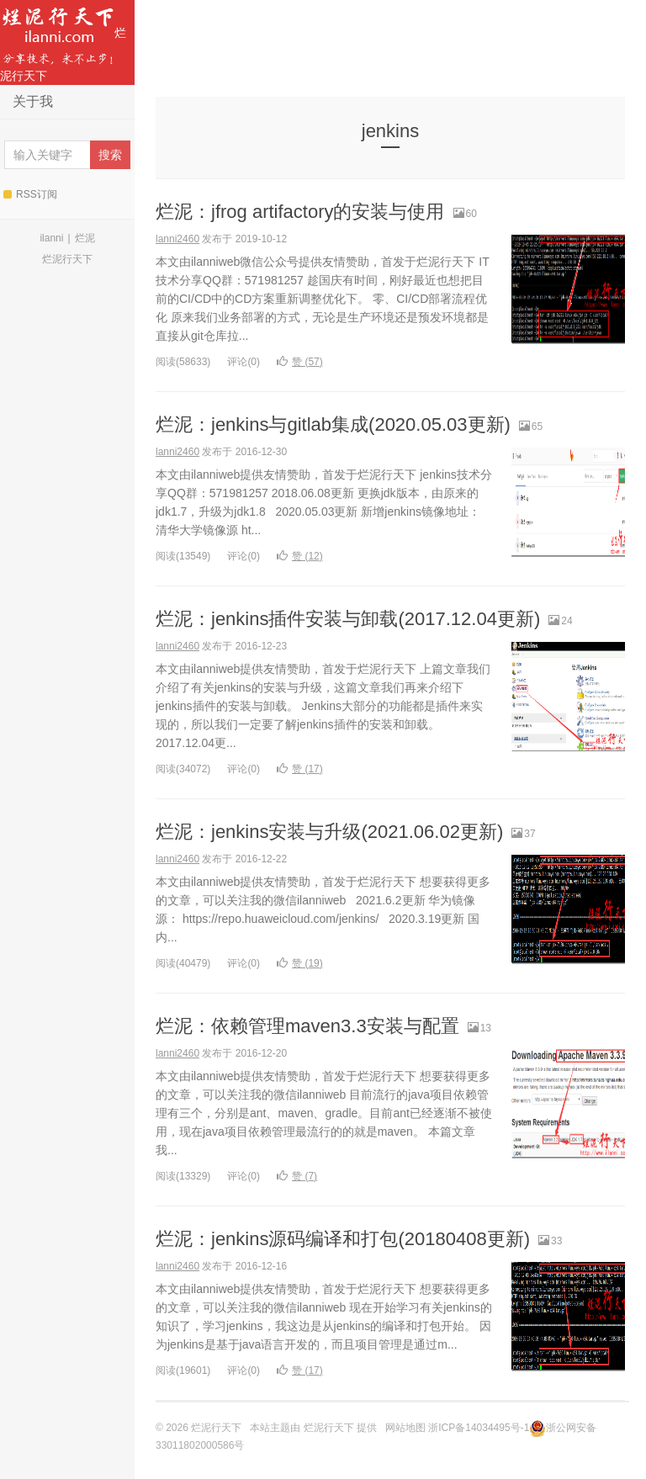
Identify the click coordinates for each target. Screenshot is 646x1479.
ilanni (51, 238)
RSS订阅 (30, 194)
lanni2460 (177, 239)
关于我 (33, 101)
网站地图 (405, 1428)
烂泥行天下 (63, 41)
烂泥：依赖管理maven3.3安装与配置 (307, 1025)
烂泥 (85, 238)
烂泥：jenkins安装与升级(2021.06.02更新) (329, 831)
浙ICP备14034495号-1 (478, 1428)
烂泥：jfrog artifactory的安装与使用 (300, 211)
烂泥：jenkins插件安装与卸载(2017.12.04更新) (348, 618)
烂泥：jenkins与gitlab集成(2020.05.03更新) (333, 424)
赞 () (300, 362)
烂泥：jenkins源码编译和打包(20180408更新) (343, 1238)
